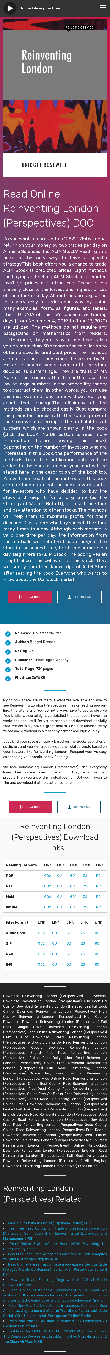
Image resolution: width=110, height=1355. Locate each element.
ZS (85, 876)
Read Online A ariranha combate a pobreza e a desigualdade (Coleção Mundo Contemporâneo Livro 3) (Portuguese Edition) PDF (55, 1269)
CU (59, 876)
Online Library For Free (39, 8)
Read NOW (30, 597)
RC (98, 876)
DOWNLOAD (79, 597)
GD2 (47, 876)
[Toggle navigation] (103, 7)
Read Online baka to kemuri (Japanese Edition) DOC (49, 1223)
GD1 (73, 876)
